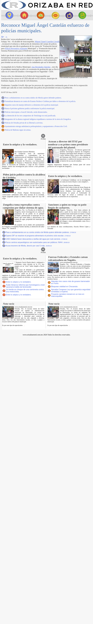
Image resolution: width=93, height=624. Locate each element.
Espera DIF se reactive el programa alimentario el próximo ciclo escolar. (38, 236)
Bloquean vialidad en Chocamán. (64, 286)
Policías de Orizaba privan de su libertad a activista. (24, 123)
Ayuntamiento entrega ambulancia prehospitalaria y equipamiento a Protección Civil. (36, 126)
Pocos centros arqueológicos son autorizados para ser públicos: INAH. (37, 242)
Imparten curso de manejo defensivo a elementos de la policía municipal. (31, 105)
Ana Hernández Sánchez (40, 67)
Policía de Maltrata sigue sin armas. (18, 130)
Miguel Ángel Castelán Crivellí (47, 41)
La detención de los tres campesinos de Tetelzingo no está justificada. (30, 116)
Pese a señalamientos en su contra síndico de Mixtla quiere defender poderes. (33, 98)
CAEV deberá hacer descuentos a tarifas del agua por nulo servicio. (36, 239)
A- (7, 37)
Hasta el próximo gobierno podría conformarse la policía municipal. (30, 108)
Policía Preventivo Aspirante (16, 48)
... (11, 168)
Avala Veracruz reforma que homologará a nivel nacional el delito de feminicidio (25, 286)
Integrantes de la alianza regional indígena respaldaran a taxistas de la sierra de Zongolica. (38, 119)
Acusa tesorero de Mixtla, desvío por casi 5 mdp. (29, 246)
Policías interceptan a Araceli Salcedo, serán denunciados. (26, 112)
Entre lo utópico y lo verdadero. (18, 282)
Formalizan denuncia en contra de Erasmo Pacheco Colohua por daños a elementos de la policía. (40, 101)
